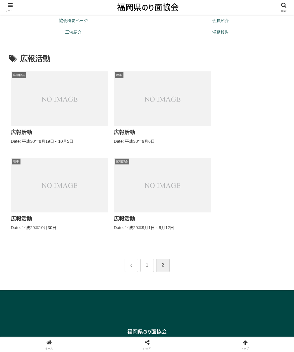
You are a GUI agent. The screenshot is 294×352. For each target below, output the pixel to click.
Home (106, 333)
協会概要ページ (132, 333)
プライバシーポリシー (172, 333)
